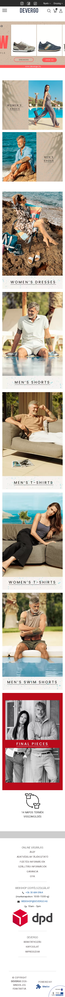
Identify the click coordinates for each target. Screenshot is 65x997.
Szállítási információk (32, 866)
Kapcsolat (32, 946)
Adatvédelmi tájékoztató (32, 856)
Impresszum (32, 951)
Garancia (32, 871)
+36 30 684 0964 (34, 892)
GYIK (32, 876)
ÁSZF (33, 852)
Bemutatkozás (32, 942)
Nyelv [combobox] (47, 3)
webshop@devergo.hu (34, 901)
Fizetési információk (32, 861)
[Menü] (4, 10)
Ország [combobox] (58, 3)
